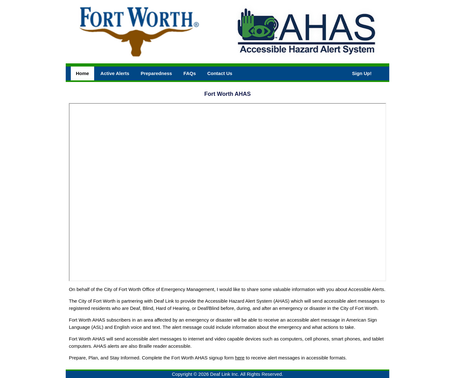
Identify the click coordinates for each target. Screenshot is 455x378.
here (240, 357)
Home (82, 73)
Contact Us (219, 73)
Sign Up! (362, 73)
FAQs (190, 73)
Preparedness (156, 73)
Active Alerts (114, 73)
